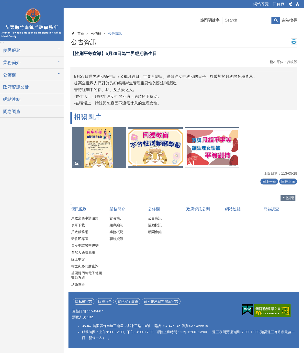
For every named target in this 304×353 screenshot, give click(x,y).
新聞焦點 (155, 232)
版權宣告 (105, 301)
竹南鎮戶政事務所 (32, 24)
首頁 (80, 33)
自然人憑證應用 (83, 252)
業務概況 (116, 232)
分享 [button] (290, 4)
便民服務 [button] (12, 50)
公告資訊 (115, 33)
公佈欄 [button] (9, 74)
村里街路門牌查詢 (85, 266)
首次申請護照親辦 (85, 246)
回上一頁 (269, 181)
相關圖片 (87, 117)
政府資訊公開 (16, 87)
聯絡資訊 (116, 239)
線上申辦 (78, 259)
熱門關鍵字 (210, 20)
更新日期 (79, 311)
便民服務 (79, 209)
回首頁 (278, 4)
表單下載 (78, 225)
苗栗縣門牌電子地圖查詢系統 (86, 275)
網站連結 (12, 99)
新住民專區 (79, 239)
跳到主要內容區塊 (2, 2)
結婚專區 (78, 284)
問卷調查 (12, 111)
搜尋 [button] (275, 20)
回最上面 (288, 181)
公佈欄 (96, 33)
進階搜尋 (289, 20)
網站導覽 (261, 4)
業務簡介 (117, 209)
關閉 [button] (290, 198)
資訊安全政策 (128, 301)
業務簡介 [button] (12, 62)
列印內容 (294, 41)
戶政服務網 (79, 232)
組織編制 (116, 225)
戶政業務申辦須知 (85, 218)
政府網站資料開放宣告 (161, 301)
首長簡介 (116, 218)
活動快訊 (155, 225)
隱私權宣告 (83, 301)
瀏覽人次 (79, 317)
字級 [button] (297, 4)
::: (5, 3)
